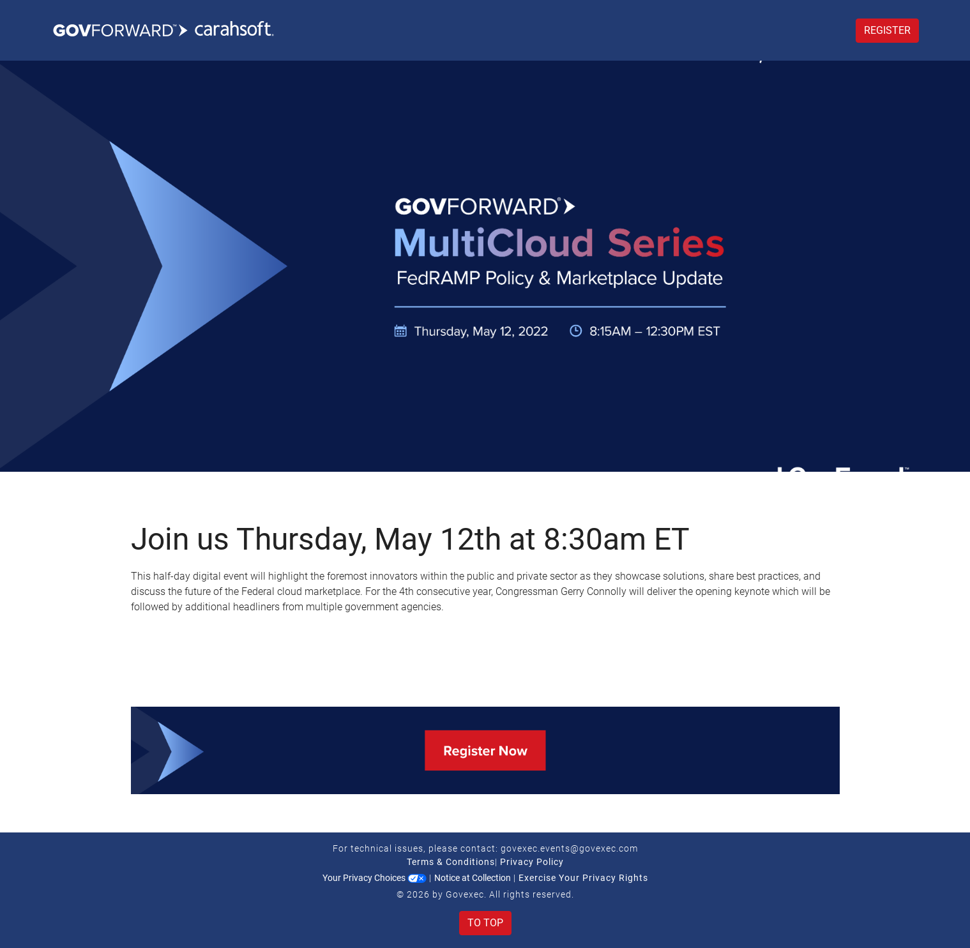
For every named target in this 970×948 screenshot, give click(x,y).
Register (887, 30)
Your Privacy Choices (374, 878)
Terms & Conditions (451, 862)
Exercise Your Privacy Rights (583, 878)
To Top (485, 923)
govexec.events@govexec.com (569, 848)
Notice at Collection (472, 878)
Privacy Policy (532, 862)
